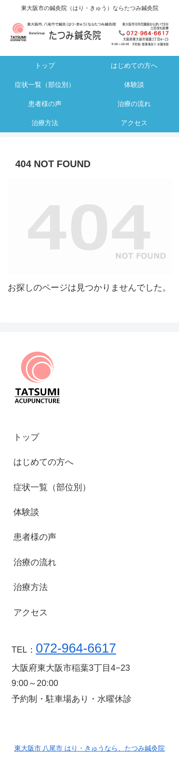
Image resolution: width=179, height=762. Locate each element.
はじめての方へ (43, 462)
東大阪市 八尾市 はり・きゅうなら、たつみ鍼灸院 (89, 748)
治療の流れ (34, 562)
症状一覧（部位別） (52, 487)
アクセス (30, 612)
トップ (26, 437)
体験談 (26, 512)
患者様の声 (34, 537)
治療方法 (30, 587)
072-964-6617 (76, 648)
